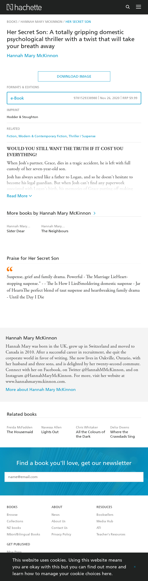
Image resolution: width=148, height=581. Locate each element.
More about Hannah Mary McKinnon (41, 389)
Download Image (74, 76)
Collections (15, 521)
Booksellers (104, 514)
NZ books (14, 528)
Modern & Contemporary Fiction (43, 136)
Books (12, 507)
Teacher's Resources (110, 534)
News (55, 514)
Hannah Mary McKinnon (32, 55)
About (57, 507)
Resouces (104, 507)
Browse (12, 514)
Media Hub (104, 521)
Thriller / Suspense (82, 136)
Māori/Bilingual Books (23, 534)
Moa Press (14, 552)
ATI (98, 528)
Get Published (18, 544)
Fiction (12, 136)
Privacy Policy (61, 534)
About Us (58, 521)
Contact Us (59, 528)
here (106, 573)
